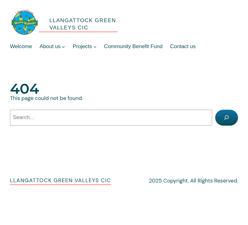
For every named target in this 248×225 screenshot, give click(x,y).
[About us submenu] (63, 46)
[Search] (226, 118)
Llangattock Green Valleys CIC (60, 180)
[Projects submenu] (95, 46)
